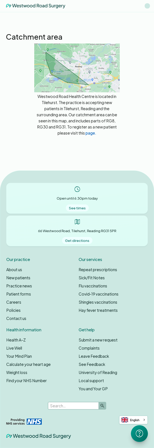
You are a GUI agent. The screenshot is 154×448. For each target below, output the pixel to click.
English (130, 419)
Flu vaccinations (93, 285)
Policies (13, 310)
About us (14, 269)
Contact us (16, 318)
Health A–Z (16, 339)
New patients (18, 277)
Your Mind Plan (19, 356)
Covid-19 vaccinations (99, 293)
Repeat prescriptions (98, 269)
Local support (91, 380)
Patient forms (18, 293)
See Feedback (92, 364)
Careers (13, 302)
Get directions (77, 240)
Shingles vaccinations (98, 302)
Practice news (19, 285)
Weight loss (16, 372)
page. (91, 132)
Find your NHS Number (26, 380)
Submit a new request (98, 339)
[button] (147, 6)
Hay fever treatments (98, 310)
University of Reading (98, 372)
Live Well (14, 348)
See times (77, 208)
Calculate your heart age (28, 364)
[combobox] (133, 420)
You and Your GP (93, 388)
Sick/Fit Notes (92, 277)
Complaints (89, 348)
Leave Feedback (94, 356)
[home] (34, 6)
